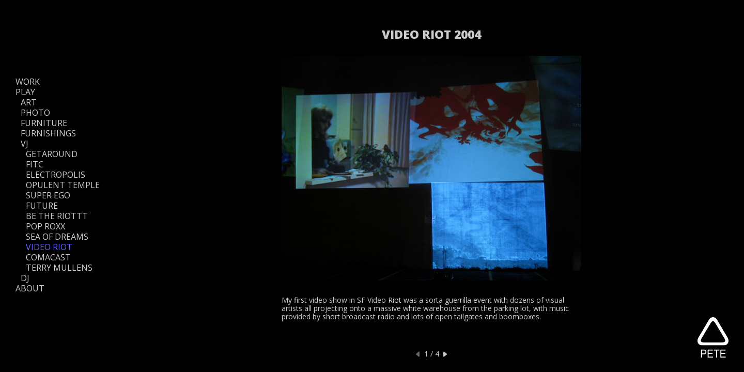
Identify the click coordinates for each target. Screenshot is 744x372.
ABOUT (30, 288)
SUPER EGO (48, 195)
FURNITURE (44, 123)
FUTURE (42, 205)
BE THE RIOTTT (57, 216)
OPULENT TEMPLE (63, 185)
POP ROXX (45, 226)
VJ (24, 143)
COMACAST (48, 257)
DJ (25, 278)
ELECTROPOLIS (55, 174)
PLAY (25, 92)
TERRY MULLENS (59, 267)
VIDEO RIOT (49, 247)
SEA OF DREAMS (57, 236)
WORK (28, 81)
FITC (34, 164)
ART (29, 102)
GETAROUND (52, 154)
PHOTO (35, 112)
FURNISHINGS (48, 133)
